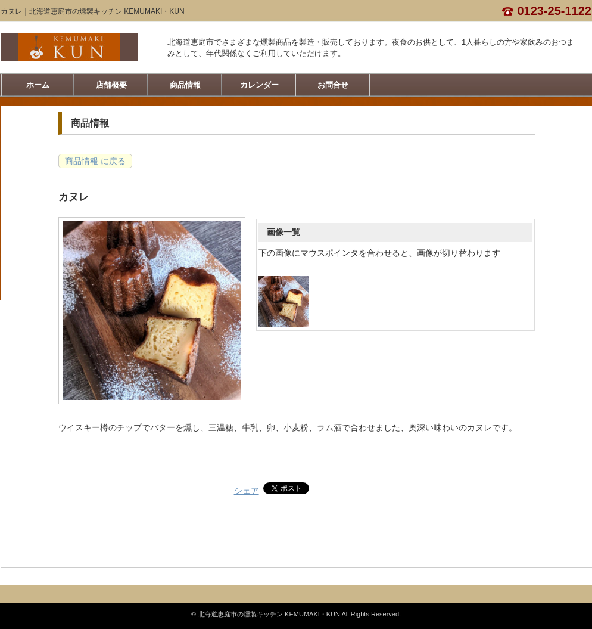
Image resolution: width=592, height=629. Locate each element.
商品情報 (185, 84)
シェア (246, 490)
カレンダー (259, 84)
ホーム (37, 84)
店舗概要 (111, 84)
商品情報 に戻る (95, 161)
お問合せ (332, 84)
